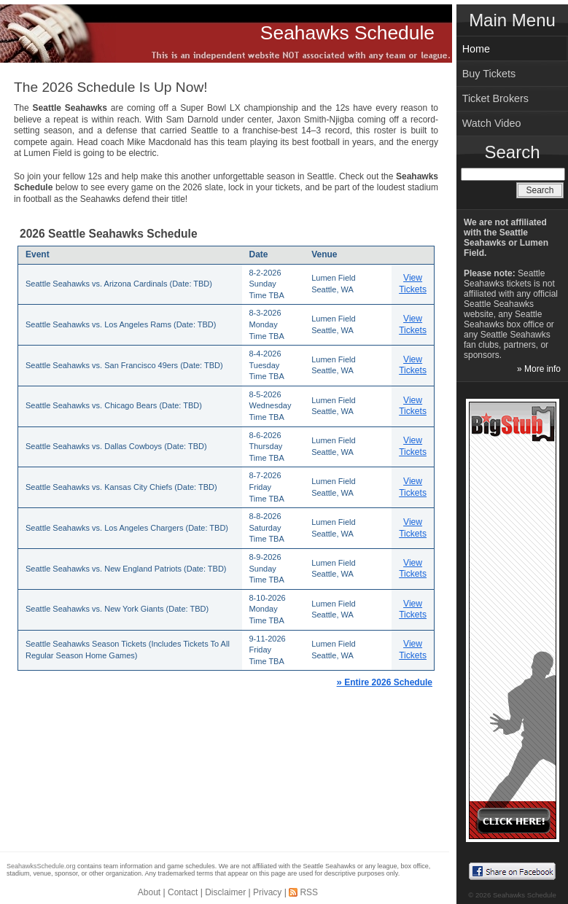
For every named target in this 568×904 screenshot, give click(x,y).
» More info (539, 369)
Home (476, 49)
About (149, 892)
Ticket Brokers (495, 98)
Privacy (267, 892)
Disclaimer (225, 892)
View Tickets (413, 284)
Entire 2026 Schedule (384, 682)
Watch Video (491, 123)
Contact (183, 892)
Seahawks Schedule (347, 33)
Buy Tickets (489, 73)
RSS (309, 892)
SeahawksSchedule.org (41, 866)
